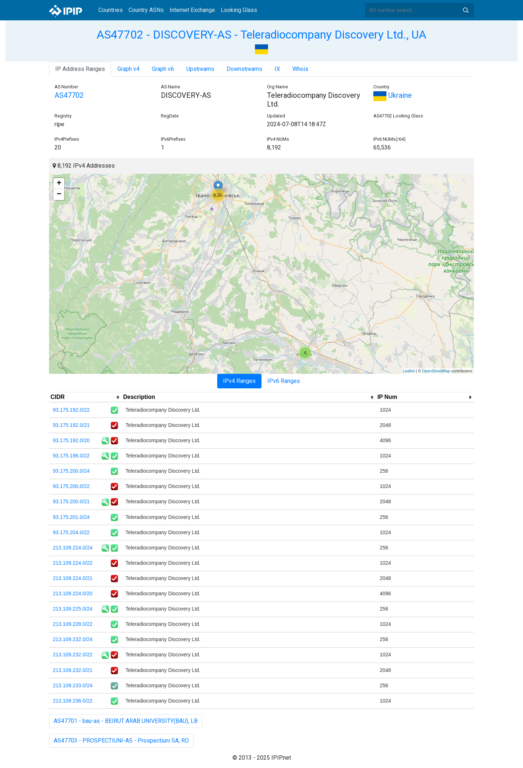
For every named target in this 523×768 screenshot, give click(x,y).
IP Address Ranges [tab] (80, 68)
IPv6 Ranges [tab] (283, 380)
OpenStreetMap (436, 371)
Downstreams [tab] (244, 68)
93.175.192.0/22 (71, 410)
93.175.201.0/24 (71, 517)
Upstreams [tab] (200, 68)
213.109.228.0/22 (73, 624)
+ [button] (59, 183)
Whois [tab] (300, 68)
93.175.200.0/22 (71, 486)
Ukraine (392, 95)
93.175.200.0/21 (71, 501)
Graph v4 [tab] (128, 68)
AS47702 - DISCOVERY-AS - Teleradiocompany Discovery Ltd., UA (261, 34)
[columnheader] (85, 397)
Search (466, 10)
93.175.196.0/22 (71, 456)
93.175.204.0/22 (71, 532)
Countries (110, 10)
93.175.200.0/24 (71, 471)
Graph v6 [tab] (163, 68)
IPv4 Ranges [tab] (239, 380)
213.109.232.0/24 (73, 639)
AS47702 (69, 95)
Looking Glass (239, 10)
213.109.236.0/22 (73, 701)
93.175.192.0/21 (71, 425)
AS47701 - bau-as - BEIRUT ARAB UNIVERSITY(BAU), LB (126, 720)
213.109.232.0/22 (73, 654)
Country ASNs (146, 10)
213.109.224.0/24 (73, 548)
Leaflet (409, 371)
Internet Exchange (192, 10)
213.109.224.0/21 (73, 578)
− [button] (59, 194)
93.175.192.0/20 (71, 440)
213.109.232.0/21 (73, 670)
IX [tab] (277, 68)
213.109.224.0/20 (73, 593)
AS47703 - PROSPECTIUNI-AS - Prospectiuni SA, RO (121, 740)
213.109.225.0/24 (73, 609)
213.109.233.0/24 (73, 685)
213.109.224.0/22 (73, 563)
